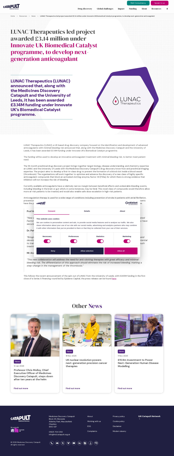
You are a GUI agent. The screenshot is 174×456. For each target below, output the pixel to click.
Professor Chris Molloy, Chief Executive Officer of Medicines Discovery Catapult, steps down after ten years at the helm (33, 374)
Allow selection (87, 251)
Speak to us (160, 3)
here (114, 278)
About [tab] (122, 211)
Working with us (94, 421)
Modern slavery (119, 431)
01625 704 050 (56, 432)
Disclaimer (117, 426)
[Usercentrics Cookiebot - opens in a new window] (127, 203)
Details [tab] (87, 211)
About (90, 416)
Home (13, 16)
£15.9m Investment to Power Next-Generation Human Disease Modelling (138, 363)
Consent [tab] (51, 211)
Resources (23, 16)
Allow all (121, 251)
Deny (53, 251)
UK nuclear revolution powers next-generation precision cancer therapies (86, 363)
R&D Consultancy (138, 3)
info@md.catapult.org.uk (59, 434)
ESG (89, 426)
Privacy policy (119, 416)
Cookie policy (119, 421)
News (34, 16)
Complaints (92, 431)
